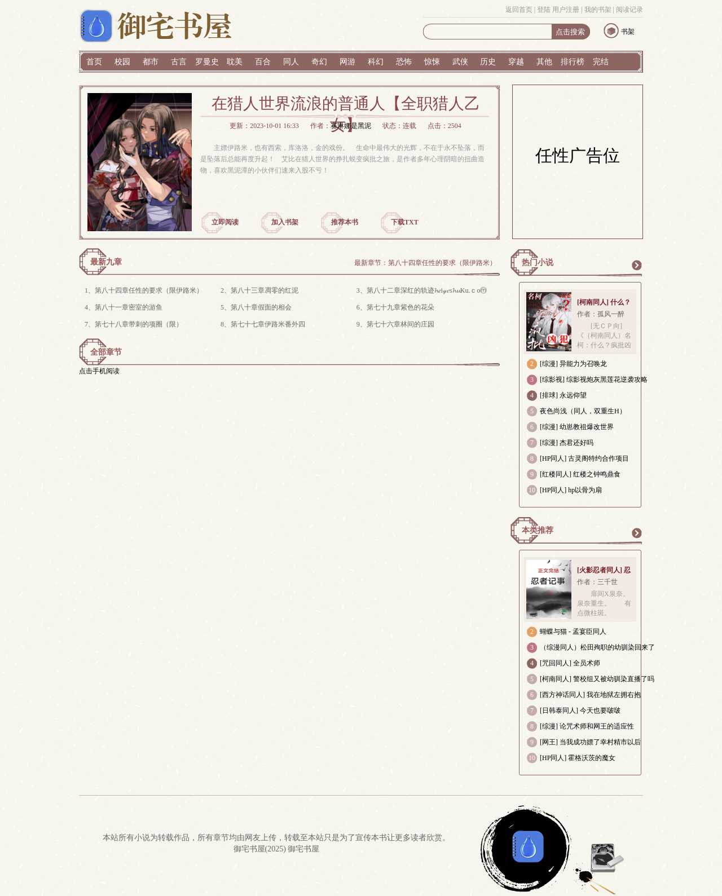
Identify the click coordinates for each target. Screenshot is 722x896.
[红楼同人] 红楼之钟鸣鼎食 (580, 474)
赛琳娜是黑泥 (351, 126)
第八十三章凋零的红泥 (264, 290)
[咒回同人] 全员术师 (570, 663)
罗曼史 (207, 62)
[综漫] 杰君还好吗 (566, 443)
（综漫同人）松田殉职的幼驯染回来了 (597, 647)
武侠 (460, 62)
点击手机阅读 (99, 371)
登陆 (544, 10)
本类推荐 (537, 530)
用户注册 (565, 10)
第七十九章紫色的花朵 (400, 307)
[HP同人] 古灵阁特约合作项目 (584, 458)
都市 (151, 62)
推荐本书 (344, 222)
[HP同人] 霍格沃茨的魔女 (577, 758)
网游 (347, 62)
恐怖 (404, 62)
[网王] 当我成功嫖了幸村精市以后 (590, 742)
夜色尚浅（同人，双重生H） (583, 411)
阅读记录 (629, 10)
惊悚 (432, 62)
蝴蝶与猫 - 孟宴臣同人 (573, 631)
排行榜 (572, 62)
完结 (601, 62)
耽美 (235, 62)
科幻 (376, 62)
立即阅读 (225, 222)
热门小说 (537, 262)
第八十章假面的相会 (261, 307)
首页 (94, 62)
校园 (122, 62)
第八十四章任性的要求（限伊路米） (442, 263)
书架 (628, 32)
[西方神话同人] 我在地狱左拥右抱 (590, 695)
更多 (636, 265)
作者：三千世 (597, 582)
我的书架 (597, 10)
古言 (179, 62)
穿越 (516, 62)
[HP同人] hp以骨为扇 (571, 490)
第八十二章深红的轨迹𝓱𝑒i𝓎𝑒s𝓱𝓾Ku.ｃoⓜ (427, 290)
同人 (291, 62)
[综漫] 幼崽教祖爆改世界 (577, 427)
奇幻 (319, 62)
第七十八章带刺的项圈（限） (139, 324)
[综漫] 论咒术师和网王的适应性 (587, 726)
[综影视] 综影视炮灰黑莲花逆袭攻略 (594, 379)
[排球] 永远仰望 (563, 395)
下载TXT (405, 222)
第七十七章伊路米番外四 (268, 324)
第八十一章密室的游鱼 (128, 307)
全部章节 (106, 352)
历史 (488, 62)
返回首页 (518, 10)
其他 (544, 62)
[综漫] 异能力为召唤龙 (573, 364)
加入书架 (284, 222)
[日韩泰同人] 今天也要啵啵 (580, 710)
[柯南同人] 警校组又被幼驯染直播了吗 (597, 679)
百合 (263, 62)
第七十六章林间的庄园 (400, 324)
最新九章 (106, 262)
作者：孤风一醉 (600, 314)
